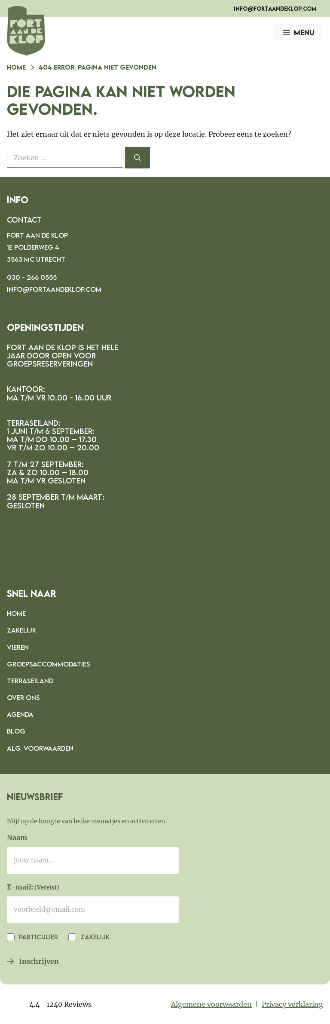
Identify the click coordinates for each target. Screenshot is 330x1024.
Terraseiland (30, 681)
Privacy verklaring (292, 1004)
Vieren (18, 647)
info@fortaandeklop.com (275, 8)
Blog (16, 731)
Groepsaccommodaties (48, 664)
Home (16, 67)
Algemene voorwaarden (211, 1004)
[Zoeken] (137, 157)
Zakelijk (21, 630)
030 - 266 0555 (32, 277)
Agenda (20, 714)
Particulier (37, 937)
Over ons (23, 697)
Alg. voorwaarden (40, 748)
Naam (17, 837)
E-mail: (33, 888)
